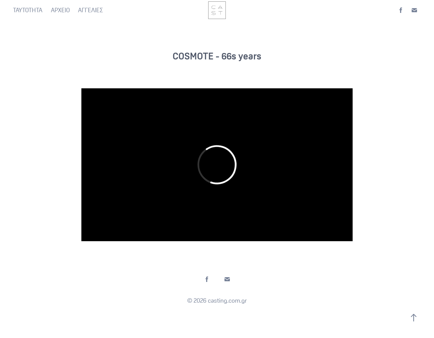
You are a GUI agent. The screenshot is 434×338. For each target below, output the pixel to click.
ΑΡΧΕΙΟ (60, 10)
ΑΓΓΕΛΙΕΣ (90, 10)
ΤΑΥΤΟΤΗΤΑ (27, 10)
